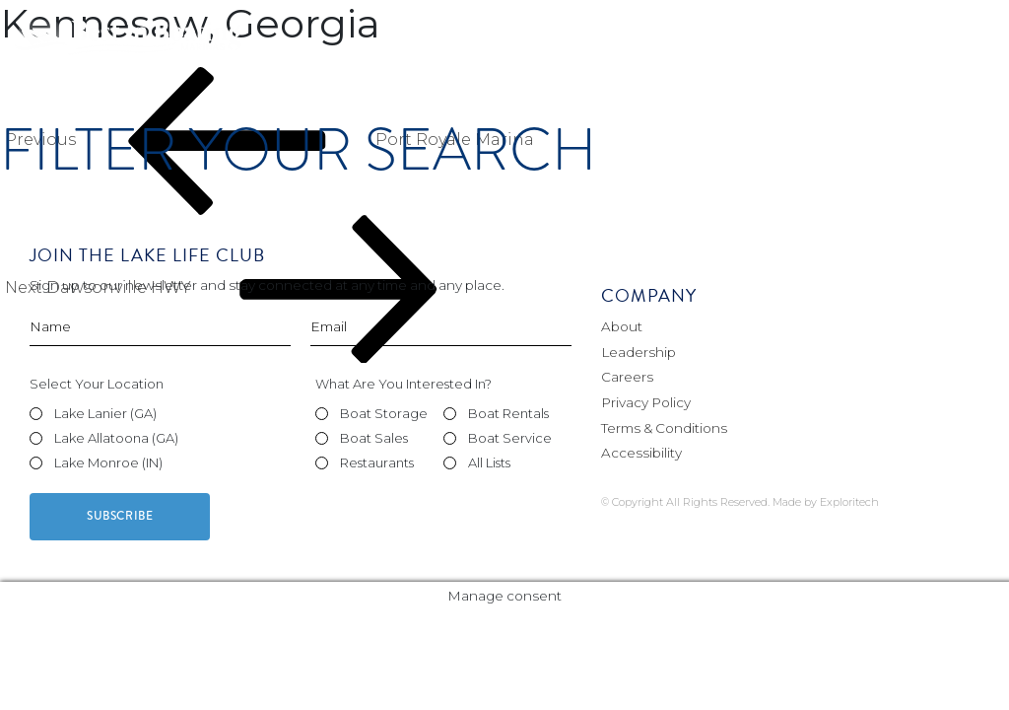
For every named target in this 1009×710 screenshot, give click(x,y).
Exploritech (849, 502)
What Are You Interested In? (403, 383)
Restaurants (377, 462)
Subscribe (120, 516)
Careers (627, 377)
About (621, 326)
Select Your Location (97, 383)
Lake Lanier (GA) (105, 413)
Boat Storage (384, 413)
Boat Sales (374, 438)
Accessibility (641, 453)
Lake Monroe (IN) (108, 462)
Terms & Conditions (664, 428)
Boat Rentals (508, 413)
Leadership (638, 352)
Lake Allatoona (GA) (116, 438)
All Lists (489, 462)
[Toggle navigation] (968, 39)
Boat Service (510, 438)
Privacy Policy (646, 402)
